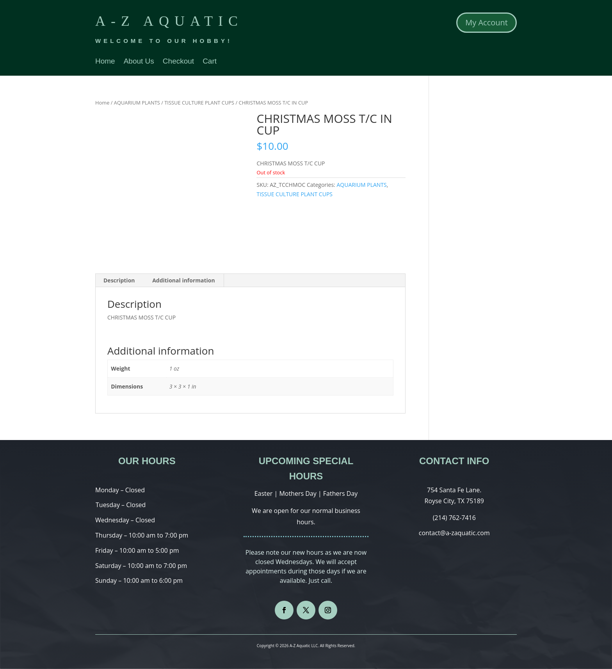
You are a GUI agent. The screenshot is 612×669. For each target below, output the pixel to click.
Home (105, 62)
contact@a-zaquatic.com (454, 533)
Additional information (183, 280)
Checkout (178, 62)
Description (119, 280)
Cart (210, 62)
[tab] (119, 280)
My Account (486, 22)
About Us (139, 62)
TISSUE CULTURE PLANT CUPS (199, 102)
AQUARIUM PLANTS (137, 102)
